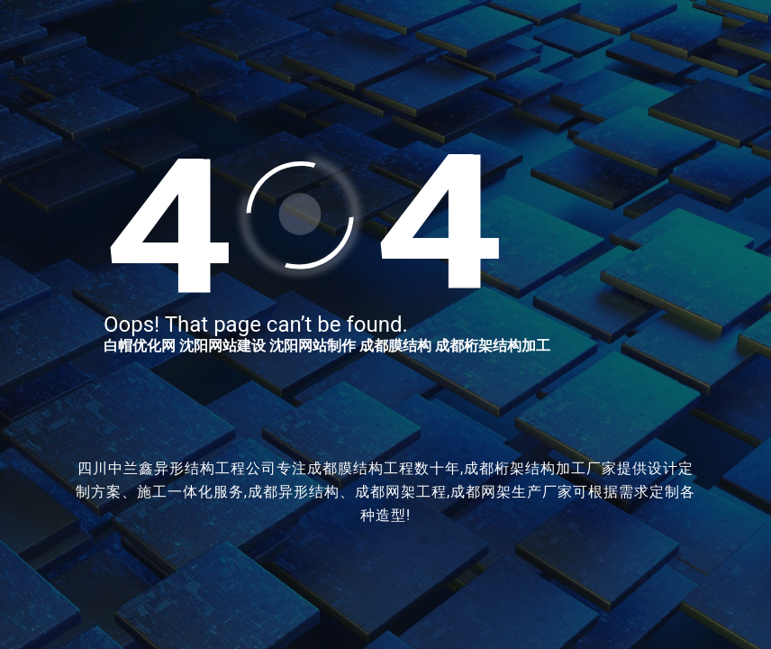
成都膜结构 (395, 345)
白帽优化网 (140, 345)
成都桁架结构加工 (492, 345)
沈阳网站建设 (222, 345)
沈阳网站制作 (312, 345)
